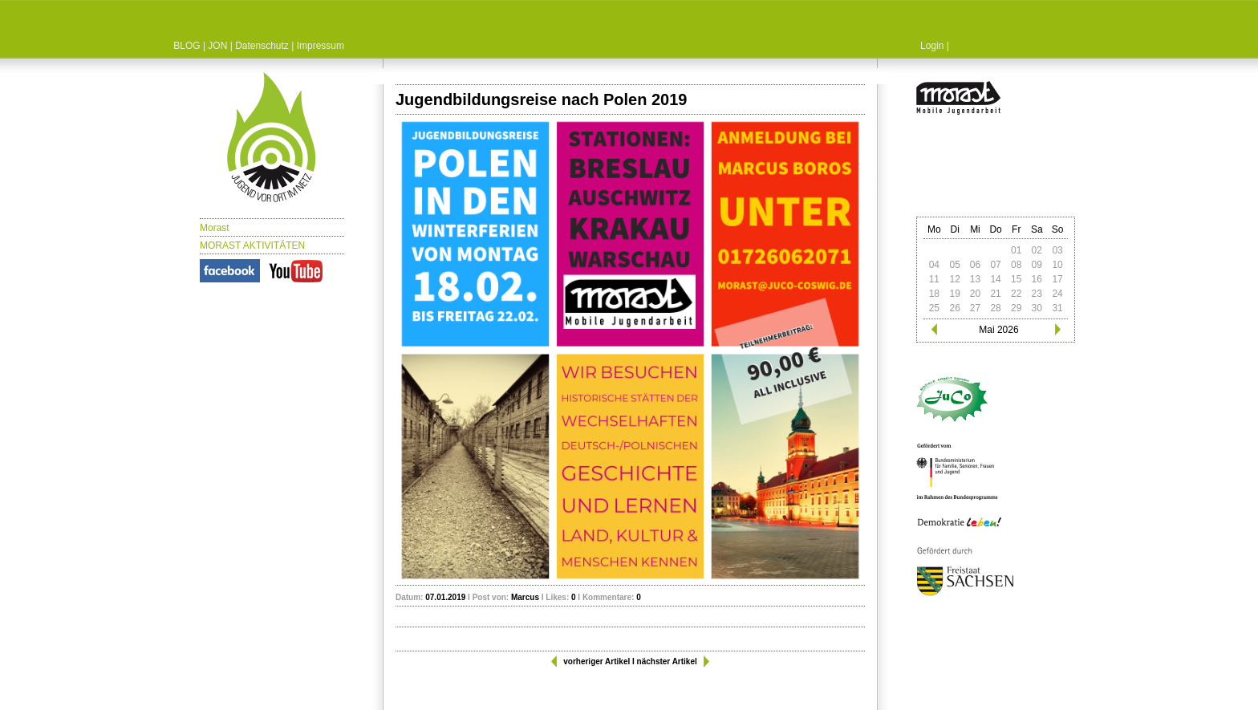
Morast (214, 227)
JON (217, 45)
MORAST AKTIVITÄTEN (252, 245)
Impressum (320, 45)
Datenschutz (262, 45)
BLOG (186, 45)
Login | (934, 45)
